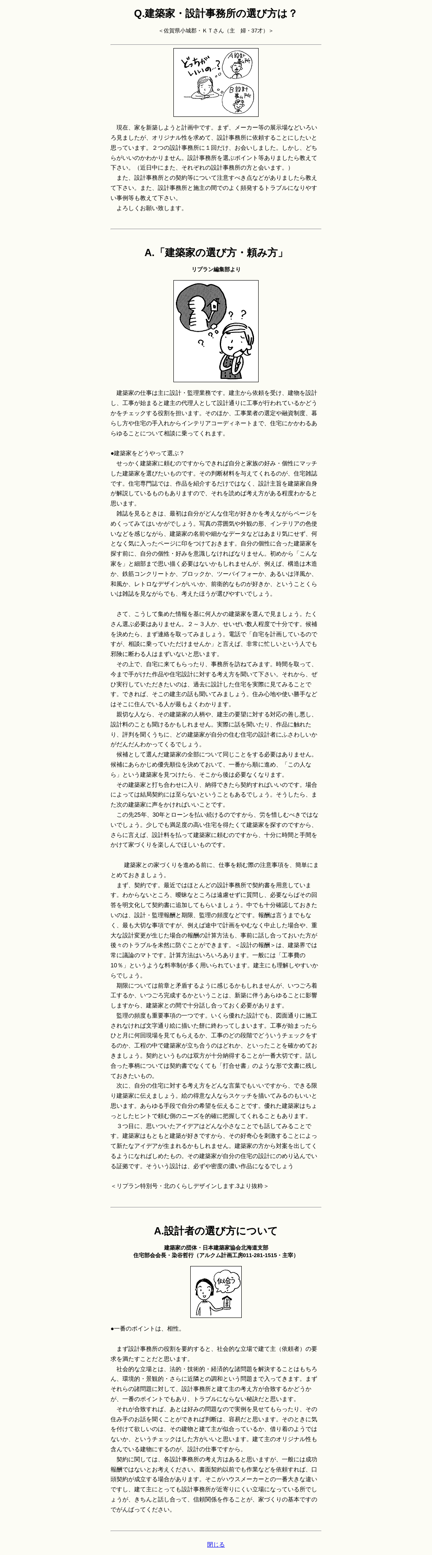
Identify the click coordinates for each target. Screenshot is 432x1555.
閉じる (216, 1544)
